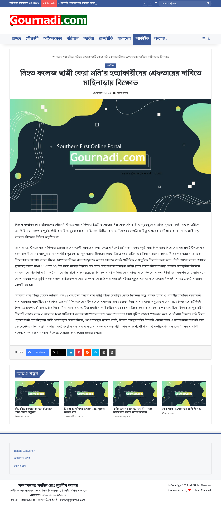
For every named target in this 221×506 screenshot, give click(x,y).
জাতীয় (88, 38)
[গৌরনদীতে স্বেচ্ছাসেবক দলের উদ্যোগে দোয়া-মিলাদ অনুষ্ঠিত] (37, 393)
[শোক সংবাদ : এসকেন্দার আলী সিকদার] (184, 393)
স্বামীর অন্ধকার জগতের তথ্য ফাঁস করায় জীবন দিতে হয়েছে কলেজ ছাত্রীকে (132, 411)
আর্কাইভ (142, 38)
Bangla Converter (24, 451)
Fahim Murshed (202, 489)
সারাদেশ (124, 38)
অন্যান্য (159, 38)
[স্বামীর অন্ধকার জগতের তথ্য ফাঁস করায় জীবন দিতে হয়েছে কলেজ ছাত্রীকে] (135, 393)
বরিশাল (73, 38)
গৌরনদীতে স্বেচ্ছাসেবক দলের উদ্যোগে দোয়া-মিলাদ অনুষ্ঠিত (33, 411)
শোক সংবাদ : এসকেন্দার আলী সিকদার (181, 409)
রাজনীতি (106, 38)
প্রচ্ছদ (16, 38)
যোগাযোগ (20, 466)
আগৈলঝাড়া (52, 38)
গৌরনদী (32, 38)
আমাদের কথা (22, 458)
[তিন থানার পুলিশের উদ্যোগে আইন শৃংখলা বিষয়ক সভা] (86, 393)
